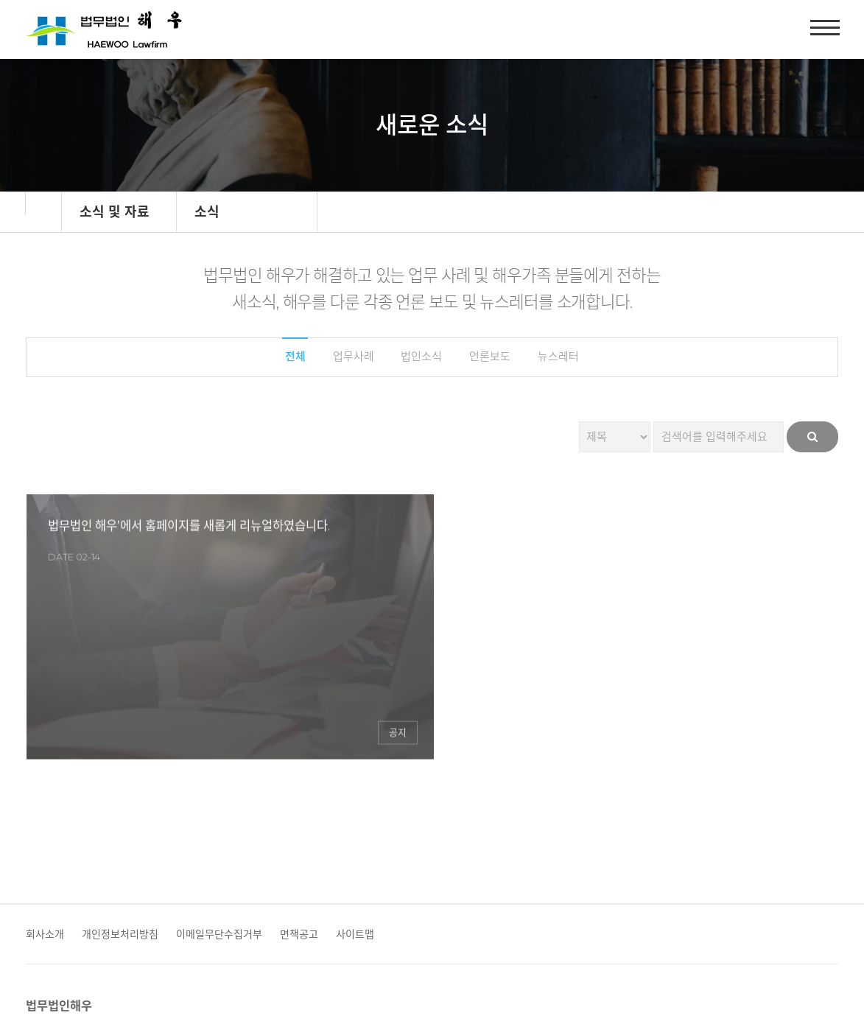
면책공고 (299, 839)
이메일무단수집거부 (219, 839)
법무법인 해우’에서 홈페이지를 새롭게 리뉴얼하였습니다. (143, 568)
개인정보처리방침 (120, 839)
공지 (250, 668)
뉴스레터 (565, 358)
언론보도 (493, 358)
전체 (287, 358)
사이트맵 (355, 839)
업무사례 (348, 358)
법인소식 (420, 358)
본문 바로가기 (0, 0)
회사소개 (45, 839)
